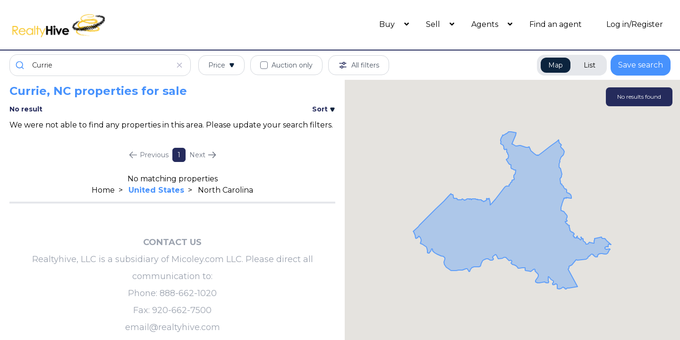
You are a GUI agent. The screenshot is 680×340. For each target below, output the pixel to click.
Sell (434, 24)
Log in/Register (634, 24)
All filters (358, 65)
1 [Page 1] (179, 155)
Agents (485, 24)
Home (103, 190)
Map (555, 65)
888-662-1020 (188, 293)
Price (221, 65)
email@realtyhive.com (172, 327)
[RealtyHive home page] (92, 24)
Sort (323, 109)
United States (156, 190)
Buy (388, 24)
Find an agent (555, 24)
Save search (640, 64)
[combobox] (100, 65)
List (589, 65)
